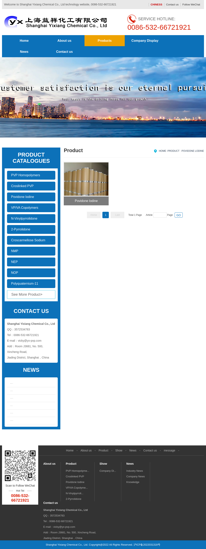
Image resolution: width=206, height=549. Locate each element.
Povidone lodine (192, 151)
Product (173, 151)
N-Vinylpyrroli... (74, 493)
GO (178, 215)
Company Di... (108, 470)
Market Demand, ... (11, 420)
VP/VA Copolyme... (77, 487)
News (24, 51)
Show (118, 450)
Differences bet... (11, 383)
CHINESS (156, 4)
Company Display (144, 40)
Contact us (172, 4)
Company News (135, 476)
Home (24, 40)
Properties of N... (11, 405)
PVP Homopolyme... (77, 470)
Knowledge (132, 482)
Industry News (134, 470)
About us (64, 40)
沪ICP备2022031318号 (147, 544)
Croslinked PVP (75, 476)
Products (105, 40)
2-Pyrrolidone (73, 498)
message (169, 450)
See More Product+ (27, 294)
